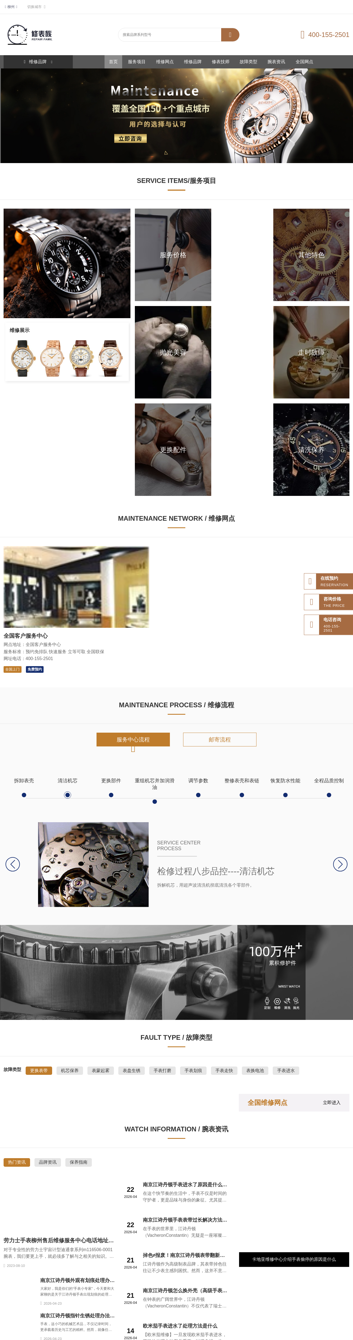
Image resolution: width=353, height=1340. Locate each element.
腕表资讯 (276, 61)
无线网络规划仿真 (313, 1298)
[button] (340, 729)
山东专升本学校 (241, 1298)
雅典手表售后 (184, 1298)
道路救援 (70, 1298)
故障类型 (248, 61)
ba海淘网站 (86, 1307)
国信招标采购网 (211, 1298)
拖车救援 (89, 1298)
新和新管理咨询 (182, 1307)
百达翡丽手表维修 (115, 1298)
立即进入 (332, 966)
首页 (113, 61)
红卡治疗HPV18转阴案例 (120, 1307)
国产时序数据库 (60, 1307)
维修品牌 (193, 61)
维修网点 (165, 61)
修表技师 (220, 61)
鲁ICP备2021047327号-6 (212, 1332)
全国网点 (304, 61)
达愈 (262, 1298)
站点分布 (51, 1298)
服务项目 (137, 61)
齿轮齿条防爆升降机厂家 (23, 1307)
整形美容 (141, 1298)
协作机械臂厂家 (282, 1298)
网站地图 (33, 1298)
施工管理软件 (154, 1307)
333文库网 (161, 1298)
